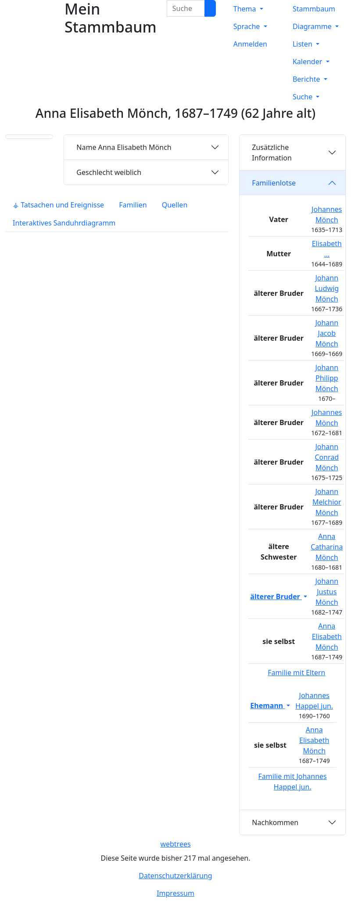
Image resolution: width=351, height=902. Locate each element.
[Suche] (210, 8)
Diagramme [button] (313, 26)
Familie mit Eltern (296, 672)
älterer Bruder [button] (276, 596)
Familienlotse (274, 183)
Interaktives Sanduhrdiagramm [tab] (64, 223)
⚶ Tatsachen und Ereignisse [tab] (58, 205)
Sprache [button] (247, 26)
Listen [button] (303, 44)
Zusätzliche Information (272, 152)
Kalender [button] (308, 61)
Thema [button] (245, 9)
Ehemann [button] (267, 705)
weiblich (108, 172)
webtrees (175, 844)
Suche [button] (303, 97)
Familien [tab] (133, 205)
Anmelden (250, 44)
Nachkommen (275, 822)
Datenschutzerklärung (175, 875)
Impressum (175, 893)
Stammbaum (314, 9)
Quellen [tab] (175, 205)
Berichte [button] (307, 79)
